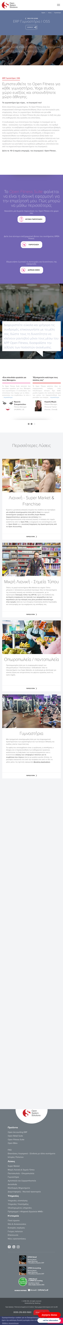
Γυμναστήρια (13, 1177)
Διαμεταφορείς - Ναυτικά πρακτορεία (24, 1191)
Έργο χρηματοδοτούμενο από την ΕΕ (46, 1307)
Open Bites (12, 1143)
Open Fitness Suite (16, 1139)
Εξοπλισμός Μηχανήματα (19, 1188)
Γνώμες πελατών (15, 1231)
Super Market (14, 1166)
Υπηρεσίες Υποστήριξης (18, 1204)
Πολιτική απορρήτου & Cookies (24, 1307)
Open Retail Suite (15, 1136)
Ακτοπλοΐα (12, 1184)
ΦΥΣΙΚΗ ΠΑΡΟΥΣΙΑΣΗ (31, 219)
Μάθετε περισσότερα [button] (10, 1323)
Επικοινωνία (13, 1235)
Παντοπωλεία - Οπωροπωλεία (21, 1173)
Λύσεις (50, 12)
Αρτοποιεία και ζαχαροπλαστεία (22, 1180)
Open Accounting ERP (17, 1132)
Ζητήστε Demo (49, 1315)
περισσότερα (8, 397)
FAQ (10, 1150)
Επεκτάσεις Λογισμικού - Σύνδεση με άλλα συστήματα (31, 1153)
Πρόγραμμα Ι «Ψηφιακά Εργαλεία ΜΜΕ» (25, 1211)
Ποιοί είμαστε (14, 1220)
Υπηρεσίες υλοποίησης (18, 1200)
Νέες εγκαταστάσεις (17, 1238)
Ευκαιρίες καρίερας (16, 1228)
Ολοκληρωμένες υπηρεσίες (20, 1208)
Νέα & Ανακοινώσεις (17, 1224)
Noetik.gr (37, 1303)
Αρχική (43, 12)
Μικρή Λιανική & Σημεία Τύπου (21, 1169)
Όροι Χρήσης (9, 1307)
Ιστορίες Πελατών (16, 1157)
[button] (49, 1320)
